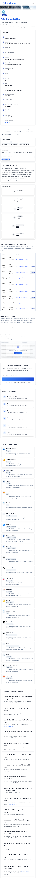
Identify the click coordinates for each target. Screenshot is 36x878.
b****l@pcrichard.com (21, 303)
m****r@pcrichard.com (22, 308)
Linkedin (23, 871)
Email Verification (18, 131)
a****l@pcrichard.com (21, 297)
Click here (18, 353)
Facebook (6, 872)
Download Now (5, 159)
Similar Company (30, 131)
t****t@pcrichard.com (21, 278)
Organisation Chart (18, 129)
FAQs (18, 134)
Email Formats (6, 131)
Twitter (27, 871)
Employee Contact (29, 129)
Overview (6, 129)
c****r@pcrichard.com (22, 259)
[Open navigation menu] (33, 3)
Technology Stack (6, 134)
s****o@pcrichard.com (22, 272)
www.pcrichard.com (9, 75)
